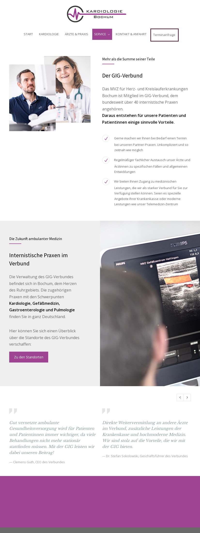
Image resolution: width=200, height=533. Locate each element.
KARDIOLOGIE (49, 34)
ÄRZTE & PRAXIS (76, 34)
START (28, 34)
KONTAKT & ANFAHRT (131, 34)
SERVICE (100, 34)
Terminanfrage (164, 35)
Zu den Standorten (28, 357)
